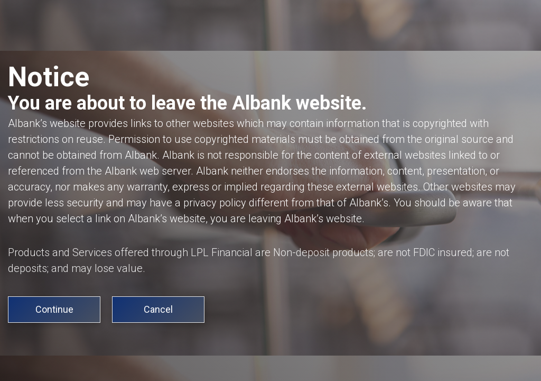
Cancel (158, 309)
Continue (54, 309)
